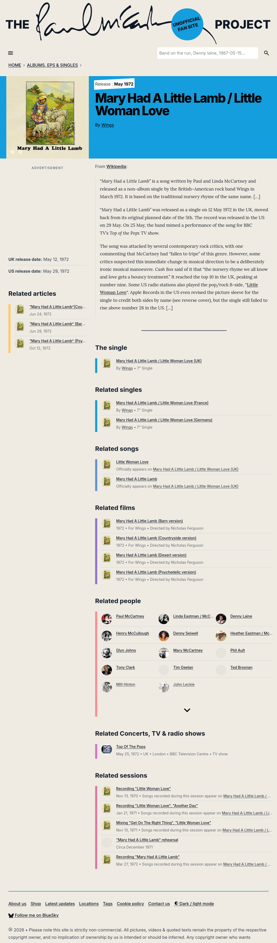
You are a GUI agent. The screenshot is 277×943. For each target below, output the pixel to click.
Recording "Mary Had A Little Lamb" (147, 857)
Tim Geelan (183, 667)
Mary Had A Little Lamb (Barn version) (149, 521)
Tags (108, 903)
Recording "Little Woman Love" (143, 788)
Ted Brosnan (241, 667)
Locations (89, 903)
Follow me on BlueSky (33, 915)
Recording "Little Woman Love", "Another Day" (157, 805)
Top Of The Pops (131, 746)
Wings (107, 125)
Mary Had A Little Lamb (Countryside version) (156, 538)
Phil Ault (237, 650)
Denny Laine (241, 616)
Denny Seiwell (185, 633)
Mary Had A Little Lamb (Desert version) (151, 555)
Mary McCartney (188, 650)
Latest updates (60, 903)
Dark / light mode (194, 903)
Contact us (159, 903)
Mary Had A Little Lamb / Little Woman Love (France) (162, 403)
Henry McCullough (132, 633)
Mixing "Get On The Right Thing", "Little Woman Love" (163, 822)
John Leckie (183, 684)
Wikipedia (116, 166)
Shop (35, 903)
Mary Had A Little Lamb (136, 479)
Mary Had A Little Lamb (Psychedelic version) (156, 572)
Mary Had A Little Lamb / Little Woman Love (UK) (159, 361)
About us (17, 903)
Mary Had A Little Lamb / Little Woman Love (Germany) (164, 420)
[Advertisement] (47, 208)
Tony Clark (125, 667)
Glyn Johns (126, 650)
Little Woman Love (132, 462)
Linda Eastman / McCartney (197, 616)
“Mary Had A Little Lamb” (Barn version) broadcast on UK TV (82, 324)
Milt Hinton (125, 684)
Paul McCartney (130, 616)
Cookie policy (130, 903)
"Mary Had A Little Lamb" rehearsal (147, 839)
